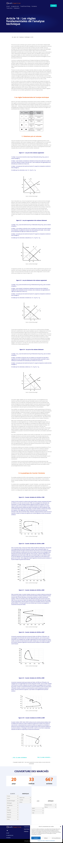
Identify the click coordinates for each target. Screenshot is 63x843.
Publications (16, 8)
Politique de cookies (41, 840)
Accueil (8, 6)
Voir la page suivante (44, 757)
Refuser (46, 838)
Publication (26, 831)
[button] (60, 826)
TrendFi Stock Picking (25, 6)
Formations (34, 6)
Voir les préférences (56, 838)
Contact (53, 5)
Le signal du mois (15, 6)
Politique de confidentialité (50, 840)
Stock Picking (26, 829)
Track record (9, 8)
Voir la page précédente (19, 757)
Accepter (36, 838)
